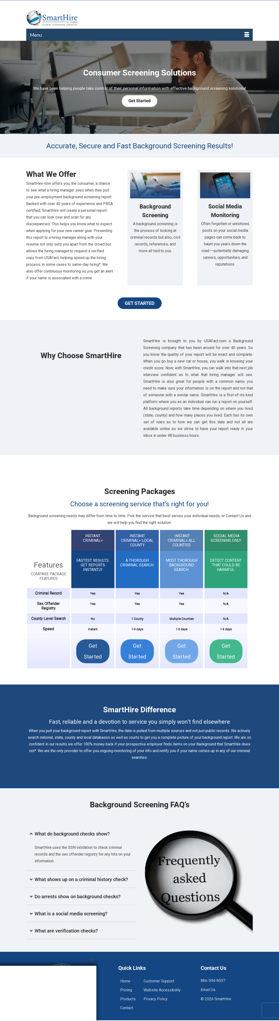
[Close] (91, 960)
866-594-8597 (213, 980)
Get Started (139, 303)
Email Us (208, 989)
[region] (139, 87)
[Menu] (139, 35)
